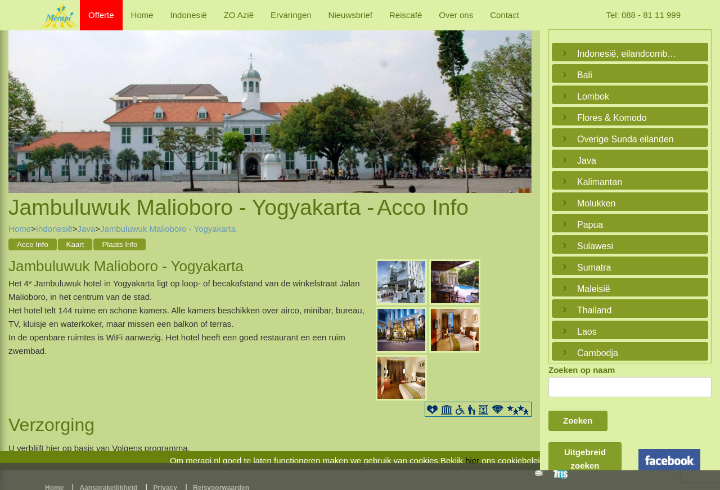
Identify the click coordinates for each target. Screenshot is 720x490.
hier (472, 460)
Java (87, 228)
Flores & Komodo (612, 118)
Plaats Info (119, 244)
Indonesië (188, 15)
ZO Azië (239, 15)
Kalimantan (599, 182)
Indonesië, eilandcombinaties (627, 54)
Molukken (596, 203)
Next (520, 99)
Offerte (101, 15)
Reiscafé (405, 15)
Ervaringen (291, 15)
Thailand (594, 310)
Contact (504, 15)
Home (142, 15)
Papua (590, 225)
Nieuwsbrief (350, 15)
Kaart (75, 244)
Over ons (456, 15)
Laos (587, 331)
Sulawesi (595, 246)
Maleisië (593, 289)
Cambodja (597, 353)
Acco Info (32, 244)
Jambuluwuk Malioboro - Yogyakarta (168, 228)
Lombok (593, 96)
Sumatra (594, 267)
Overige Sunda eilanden (625, 139)
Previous (19, 99)
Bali (584, 75)
